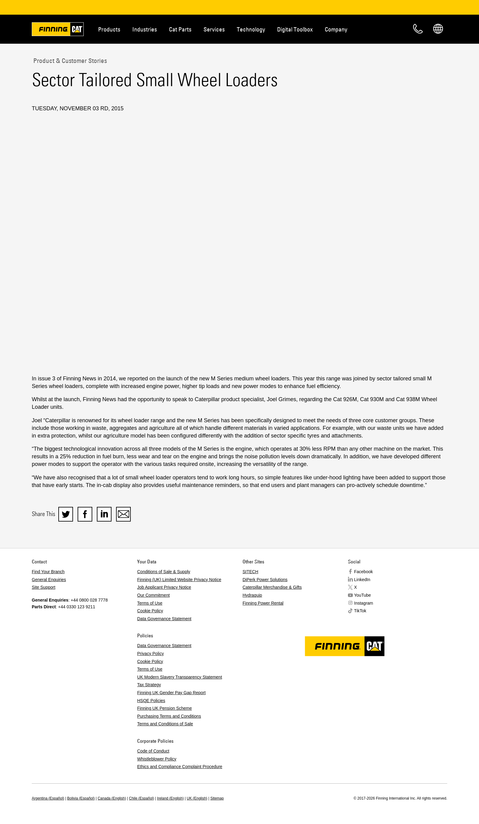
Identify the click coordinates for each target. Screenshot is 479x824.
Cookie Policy (150, 610)
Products (109, 29)
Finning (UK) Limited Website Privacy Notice (179, 579)
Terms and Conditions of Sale (165, 723)
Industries (144, 29)
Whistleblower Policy (156, 758)
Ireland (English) (170, 798)
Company (336, 29)
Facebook (363, 571)
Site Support (43, 587)
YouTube (362, 595)
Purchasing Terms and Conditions (169, 716)
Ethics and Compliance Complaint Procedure (179, 766)
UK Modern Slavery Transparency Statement (179, 677)
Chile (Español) (141, 798)
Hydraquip (252, 595)
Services (214, 29)
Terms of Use (149, 603)
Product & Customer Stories (69, 60)
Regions (438, 29)
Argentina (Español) (48, 798)
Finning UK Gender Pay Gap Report (171, 692)
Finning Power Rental (263, 603)
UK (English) (197, 798)
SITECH (250, 571)
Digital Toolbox (295, 29)
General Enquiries (49, 579)
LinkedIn (362, 579)
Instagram (363, 603)
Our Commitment (153, 595)
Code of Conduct (153, 751)
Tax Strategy (149, 684)
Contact (418, 29)
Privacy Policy (150, 653)
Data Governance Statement (164, 618)
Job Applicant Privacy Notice (164, 587)
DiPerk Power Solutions (265, 579)
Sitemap (217, 798)
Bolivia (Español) (81, 798)
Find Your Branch (48, 571)
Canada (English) (112, 798)
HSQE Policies (151, 700)
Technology (251, 29)
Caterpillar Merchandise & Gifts (272, 587)
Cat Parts (180, 29)
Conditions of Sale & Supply (163, 571)
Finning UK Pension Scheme (164, 708)
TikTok (360, 610)
